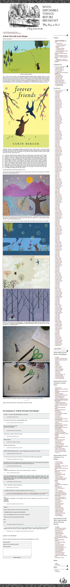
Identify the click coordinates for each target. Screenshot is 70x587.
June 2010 (57, 284)
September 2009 (58, 296)
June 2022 (57, 95)
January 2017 (58, 180)
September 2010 (58, 280)
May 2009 (57, 301)
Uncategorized (58, 84)
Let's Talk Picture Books (60, 542)
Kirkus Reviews (58, 367)
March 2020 (57, 130)
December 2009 (58, 292)
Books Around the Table (60, 474)
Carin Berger (25, 80)
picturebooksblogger (59, 550)
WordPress (57, 564)
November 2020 (58, 120)
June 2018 (57, 158)
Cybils (56, 481)
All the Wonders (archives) (60, 528)
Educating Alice (58, 486)
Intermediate (58, 76)
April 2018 (57, 160)
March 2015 (57, 209)
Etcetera (57, 74)
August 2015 (58, 203)
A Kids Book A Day (59, 463)
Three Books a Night (59, 554)
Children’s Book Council (60, 402)
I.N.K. (56, 489)
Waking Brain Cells (59, 510)
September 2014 (58, 217)
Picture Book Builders (59, 544)
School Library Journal (60, 439)
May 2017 (57, 175)
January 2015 (58, 212)
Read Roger (57, 506)
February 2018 (58, 163)
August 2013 (58, 234)
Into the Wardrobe (59, 490)
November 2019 (58, 135)
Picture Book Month (59, 546)
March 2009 (57, 304)
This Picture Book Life (59, 552)
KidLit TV (57, 422)
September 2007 (58, 328)
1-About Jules (59, 43)
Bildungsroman (58, 473)
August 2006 (58, 345)
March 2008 (57, 320)
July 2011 (57, 267)
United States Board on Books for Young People (61, 447)
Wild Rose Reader (59, 511)
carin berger (10, 430)
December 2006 (58, 340)
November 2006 (58, 341)
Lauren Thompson (11, 422)
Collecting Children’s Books (61, 478)
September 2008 (58, 312)
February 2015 (58, 211)
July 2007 (57, 330)
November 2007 (58, 325)
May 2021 (57, 112)
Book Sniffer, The (58, 530)
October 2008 (58, 311)
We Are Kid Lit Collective (60, 449)
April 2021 (57, 113)
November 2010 (58, 278)
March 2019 (57, 146)
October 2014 (58, 216)
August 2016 (58, 187)
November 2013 (58, 230)
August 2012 (58, 250)
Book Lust (57, 361)
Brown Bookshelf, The (59, 397)
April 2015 (57, 208)
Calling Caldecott (58, 532)
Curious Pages (58, 534)
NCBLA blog (57, 499)
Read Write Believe (59, 507)
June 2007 (57, 332)
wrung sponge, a (58, 514)
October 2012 (58, 247)
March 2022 (57, 99)
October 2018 (58, 153)
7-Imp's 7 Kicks (58, 67)
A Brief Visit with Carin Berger (15, 36)
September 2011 (58, 265)
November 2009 (58, 293)
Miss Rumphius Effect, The (60, 498)
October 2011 (58, 263)
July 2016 (57, 188)
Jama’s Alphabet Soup (60, 492)
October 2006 (58, 342)
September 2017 (58, 170)
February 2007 (58, 337)
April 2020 (57, 129)
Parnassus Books (59, 370)
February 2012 (58, 258)
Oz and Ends (58, 502)
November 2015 (58, 199)
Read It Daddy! (58, 505)
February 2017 (58, 179)
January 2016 (58, 196)
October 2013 (58, 232)
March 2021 (57, 114)
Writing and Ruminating (60, 513)
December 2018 (58, 150)
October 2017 (58, 168)
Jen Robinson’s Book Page (61, 493)
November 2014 (58, 214)
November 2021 (58, 104)
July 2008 (57, 315)
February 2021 (58, 116)
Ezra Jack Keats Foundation (61, 413)
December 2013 (58, 229)
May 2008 (57, 317)
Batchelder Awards (59, 393)
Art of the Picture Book (60, 529)
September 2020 (58, 122)
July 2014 (57, 220)
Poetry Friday (58, 81)
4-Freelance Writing (60, 48)
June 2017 (57, 174)
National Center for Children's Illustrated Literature (61, 426)
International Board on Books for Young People (61, 419)
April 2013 (57, 239)
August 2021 (58, 108)
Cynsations (57, 483)
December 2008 (58, 308)
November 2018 (58, 151)
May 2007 (57, 333)
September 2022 (58, 91)
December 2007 (58, 324)
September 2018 (58, 154)
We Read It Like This (59, 557)
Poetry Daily (57, 373)
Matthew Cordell (10, 459)
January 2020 (58, 133)
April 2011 (57, 271)
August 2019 (58, 139)
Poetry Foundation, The (60, 374)
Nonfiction (57, 78)
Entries (56, 570)
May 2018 (57, 159)
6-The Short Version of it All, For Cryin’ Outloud (62, 51)
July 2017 (57, 172)
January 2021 (58, 117)
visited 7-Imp (34, 80)
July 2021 (57, 109)
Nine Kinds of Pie (59, 501)
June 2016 (57, 189)
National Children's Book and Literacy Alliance (61, 428)
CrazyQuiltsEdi (58, 412)
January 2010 (58, 291)
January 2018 (58, 164)
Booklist (57, 362)
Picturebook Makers (59, 548)
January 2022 (58, 101)
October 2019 (58, 137)
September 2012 (58, 249)
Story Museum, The (59, 444)
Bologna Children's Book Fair (61, 395)
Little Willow (10, 481)
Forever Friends (19, 149)
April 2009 (57, 303)
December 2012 (58, 245)
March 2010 (57, 288)
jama (8, 436)
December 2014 (58, 213)
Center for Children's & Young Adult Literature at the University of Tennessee (61, 400)
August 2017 (58, 171)
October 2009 (58, 295)
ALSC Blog (57, 464)
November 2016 (58, 183)
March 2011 (57, 272)
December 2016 (58, 182)
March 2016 (57, 193)
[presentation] (10, 568)
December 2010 (58, 276)
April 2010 (57, 287)
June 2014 (57, 221)
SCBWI (56, 436)
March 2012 (57, 257)
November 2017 (58, 167)
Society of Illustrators (59, 378)
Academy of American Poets (61, 358)
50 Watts (57, 357)
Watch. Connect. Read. (60, 448)
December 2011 (58, 261)
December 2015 (58, 197)
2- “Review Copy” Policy (61, 44)
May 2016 (57, 191)
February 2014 (58, 226)
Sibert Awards (58, 442)
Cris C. (9, 472)
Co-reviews (57, 71)
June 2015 (57, 205)
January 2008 (58, 322)
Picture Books (58, 80)
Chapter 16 (57, 365)
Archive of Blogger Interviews (61, 55)
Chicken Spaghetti (59, 476)
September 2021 (58, 106)
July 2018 (57, 156)
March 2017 (57, 178)
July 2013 (57, 236)
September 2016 (58, 185)
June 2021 (57, 110)
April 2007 (57, 334)
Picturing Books (58, 551)
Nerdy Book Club (58, 429)
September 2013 (58, 233)
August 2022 (58, 92)
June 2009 (57, 300)
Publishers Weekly (59, 375)
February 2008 (58, 321)
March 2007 (57, 336)
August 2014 (58, 218)
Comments (57, 571)
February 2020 (58, 131)
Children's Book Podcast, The (61, 403)
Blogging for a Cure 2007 (61, 59)
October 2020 (58, 121)
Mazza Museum (58, 423)
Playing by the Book (59, 503)
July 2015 (57, 204)
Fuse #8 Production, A (59, 488)
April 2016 (57, 192)
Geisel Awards (58, 414)
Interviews (57, 77)
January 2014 (58, 228)
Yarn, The (57, 452)
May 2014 (57, 222)
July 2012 (57, 251)
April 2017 (57, 176)
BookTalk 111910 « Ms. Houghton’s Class (15, 531)
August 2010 (58, 282)
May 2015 (57, 207)
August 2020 (58, 124)
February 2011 (58, 274)
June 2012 (57, 253)
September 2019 (58, 138)
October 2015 (58, 200)
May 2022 (57, 96)
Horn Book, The (58, 417)
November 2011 (58, 262)
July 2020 (57, 125)
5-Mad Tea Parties (60, 49)
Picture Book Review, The (60, 547)
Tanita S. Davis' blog (59, 509)
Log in (56, 563)
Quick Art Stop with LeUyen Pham (11, 32)
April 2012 (57, 255)
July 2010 (57, 283)
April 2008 (57, 319)
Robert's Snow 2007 (59, 82)
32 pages (57, 526)
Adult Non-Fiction (59, 69)
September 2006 (58, 344)
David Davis (20, 323)
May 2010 (57, 286)
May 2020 (57, 128)
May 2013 (57, 238)
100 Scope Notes (59, 462)
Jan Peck (12, 323)
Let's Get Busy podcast (60, 497)
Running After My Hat (59, 377)
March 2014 (57, 225)
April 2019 (57, 145)
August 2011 (58, 266)
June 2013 (57, 237)
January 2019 (58, 149)
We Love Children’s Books (60, 451)
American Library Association (61, 359)
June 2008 (57, 316)
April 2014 (57, 224)
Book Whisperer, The (59, 396)
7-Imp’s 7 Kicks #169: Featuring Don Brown (12, 33)
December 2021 (58, 102)
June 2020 (57, 126)
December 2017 (58, 166)
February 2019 (58, 147)
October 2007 (58, 326)
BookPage (57, 363)
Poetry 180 (57, 371)
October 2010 (58, 279)
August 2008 (58, 313)
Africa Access (58, 387)
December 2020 (58, 118)
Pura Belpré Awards (59, 431)
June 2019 (57, 142)
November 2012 (58, 246)
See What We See (59, 441)
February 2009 (58, 305)
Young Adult (57, 85)
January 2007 (58, 338)
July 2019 (57, 141)
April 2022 (57, 97)
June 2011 (57, 268)
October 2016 (58, 184)
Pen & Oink (57, 543)
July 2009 (57, 299)
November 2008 (58, 309)
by (7, 493)
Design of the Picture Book (60, 536)
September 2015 (58, 201)
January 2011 (58, 275)
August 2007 (58, 329)
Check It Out (58, 475)
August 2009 (58, 297)
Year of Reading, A (59, 515)
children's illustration (59, 533)
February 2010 (58, 290)
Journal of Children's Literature (61, 421)
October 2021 (58, 105)
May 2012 (57, 254)
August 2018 (58, 155)
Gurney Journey (58, 366)
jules (8, 487)
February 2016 (58, 195)
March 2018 (57, 162)
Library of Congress (59, 369)
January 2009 (58, 307)
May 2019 (57, 143)
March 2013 (57, 241)
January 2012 (58, 259)
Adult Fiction (57, 68)
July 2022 (57, 93)
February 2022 (58, 100)
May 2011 (57, 270)
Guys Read (57, 416)
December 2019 (58, 134)
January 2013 (58, 243)
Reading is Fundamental (60, 432)
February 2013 (58, 242)
